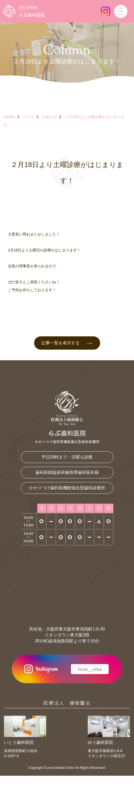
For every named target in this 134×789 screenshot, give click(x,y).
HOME (9, 117)
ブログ (28, 117)
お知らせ (49, 117)
